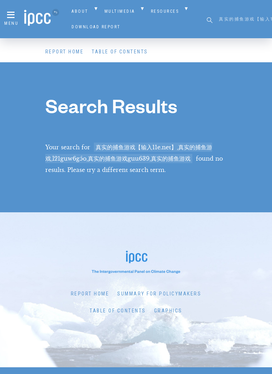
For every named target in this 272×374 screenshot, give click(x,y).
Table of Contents (120, 51)
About (80, 11)
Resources (165, 11)
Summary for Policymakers (159, 294)
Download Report (96, 26)
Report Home (64, 51)
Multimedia (119, 11)
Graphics (168, 310)
